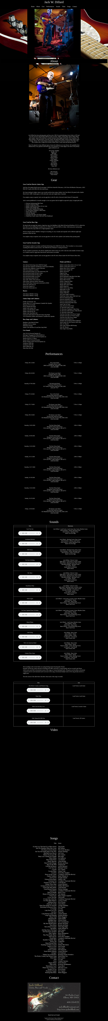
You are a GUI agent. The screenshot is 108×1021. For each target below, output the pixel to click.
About (38, 6)
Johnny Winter (54, 157)
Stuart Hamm (54, 174)
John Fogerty (54, 159)
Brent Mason (54, 164)
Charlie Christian (54, 160)
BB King (54, 153)
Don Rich (54, 162)
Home (33, 6)
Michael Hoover (72, 142)
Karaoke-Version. (60, 666)
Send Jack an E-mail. (54, 1015)
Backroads (51, 140)
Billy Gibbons (53, 155)
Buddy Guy (54, 152)
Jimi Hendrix (54, 156)
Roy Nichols (54, 163)
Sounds (58, 6)
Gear (43, 6)
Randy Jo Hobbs (54, 173)
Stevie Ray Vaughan (54, 150)
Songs (69, 6)
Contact (75, 6)
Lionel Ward (62, 142)
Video (63, 6)
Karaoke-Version (27, 668)
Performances (50, 6)
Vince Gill (54, 166)
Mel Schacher (54, 171)
